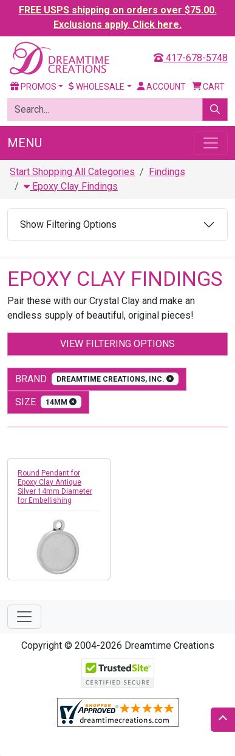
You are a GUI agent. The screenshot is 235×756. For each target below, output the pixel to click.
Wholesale (96, 86)
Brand (97, 379)
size (48, 402)
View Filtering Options (117, 344)
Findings (167, 171)
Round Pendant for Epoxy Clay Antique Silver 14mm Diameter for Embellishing (55, 487)
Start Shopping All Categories (72, 171)
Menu (24, 143)
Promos (33, 86)
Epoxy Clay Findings (71, 186)
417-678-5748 (191, 58)
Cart (208, 86)
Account (161, 86)
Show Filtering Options (68, 224)
